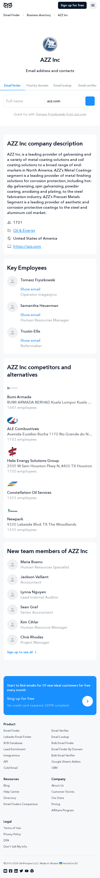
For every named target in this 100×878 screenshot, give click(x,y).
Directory (10, 798)
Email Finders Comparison (21, 804)
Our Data (57, 798)
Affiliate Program (62, 810)
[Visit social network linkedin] (16, 871)
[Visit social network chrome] (32, 871)
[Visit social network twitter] (21, 871)
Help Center (11, 791)
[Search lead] (90, 101)
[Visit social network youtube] (26, 871)
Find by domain (37, 85)
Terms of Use (12, 828)
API (6, 761)
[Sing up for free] (87, 701)
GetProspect (8, 5)
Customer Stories (62, 791)
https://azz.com (27, 246)
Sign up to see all (20, 652)
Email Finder (12, 15)
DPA (6, 840)
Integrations (12, 755)
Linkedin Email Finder (17, 737)
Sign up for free (72, 5)
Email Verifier (60, 730)
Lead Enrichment (15, 749)
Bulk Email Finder (62, 743)
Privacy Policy (12, 834)
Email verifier (87, 85)
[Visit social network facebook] (10, 871)
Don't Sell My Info (15, 846)
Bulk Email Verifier (63, 755)
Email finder (12, 85)
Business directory (39, 15)
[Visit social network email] (5, 871)
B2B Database (13, 743)
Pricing (55, 804)
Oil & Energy (24, 230)
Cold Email (11, 768)
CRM (54, 768)
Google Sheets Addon (66, 761)
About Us (57, 785)
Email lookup (63, 85)
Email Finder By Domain (67, 749)
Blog (7, 785)
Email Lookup (60, 737)
